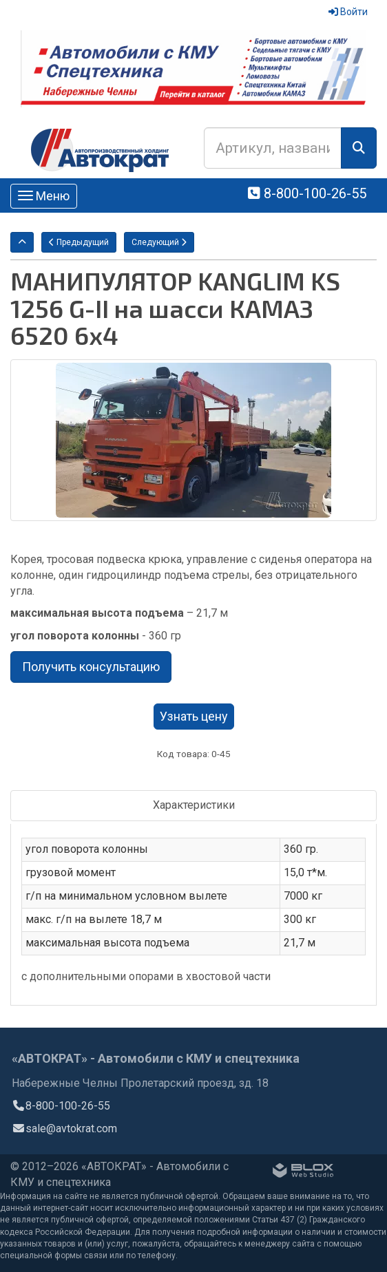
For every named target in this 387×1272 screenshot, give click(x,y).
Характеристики (194, 805)
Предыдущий (79, 242)
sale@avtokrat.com (64, 1128)
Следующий (159, 242)
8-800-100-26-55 (307, 193)
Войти (348, 11)
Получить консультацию (91, 666)
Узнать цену (194, 716)
